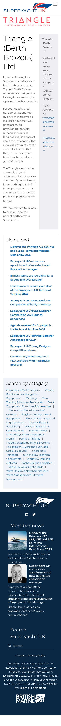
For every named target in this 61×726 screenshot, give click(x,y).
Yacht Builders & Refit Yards (26, 466)
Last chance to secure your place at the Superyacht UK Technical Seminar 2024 (31, 290)
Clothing (31, 398)
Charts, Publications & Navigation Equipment (30, 394)
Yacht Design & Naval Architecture (27, 470)
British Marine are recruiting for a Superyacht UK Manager (30, 600)
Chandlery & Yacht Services (23, 390)
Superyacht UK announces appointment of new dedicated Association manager (30, 265)
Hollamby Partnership (32, 687)
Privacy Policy (36, 655)
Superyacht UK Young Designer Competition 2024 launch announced (30, 315)
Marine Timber (38, 430)
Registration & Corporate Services (27, 446)
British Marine (32, 667)
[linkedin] (27, 514)
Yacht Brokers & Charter (37, 462)
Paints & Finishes (29, 438)
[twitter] (34, 514)
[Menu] (55, 4)
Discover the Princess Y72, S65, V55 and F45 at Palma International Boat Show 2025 (32, 250)
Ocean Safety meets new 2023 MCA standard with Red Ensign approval (30, 360)
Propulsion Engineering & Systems (28, 442)
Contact (21, 655)
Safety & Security (16, 450)
